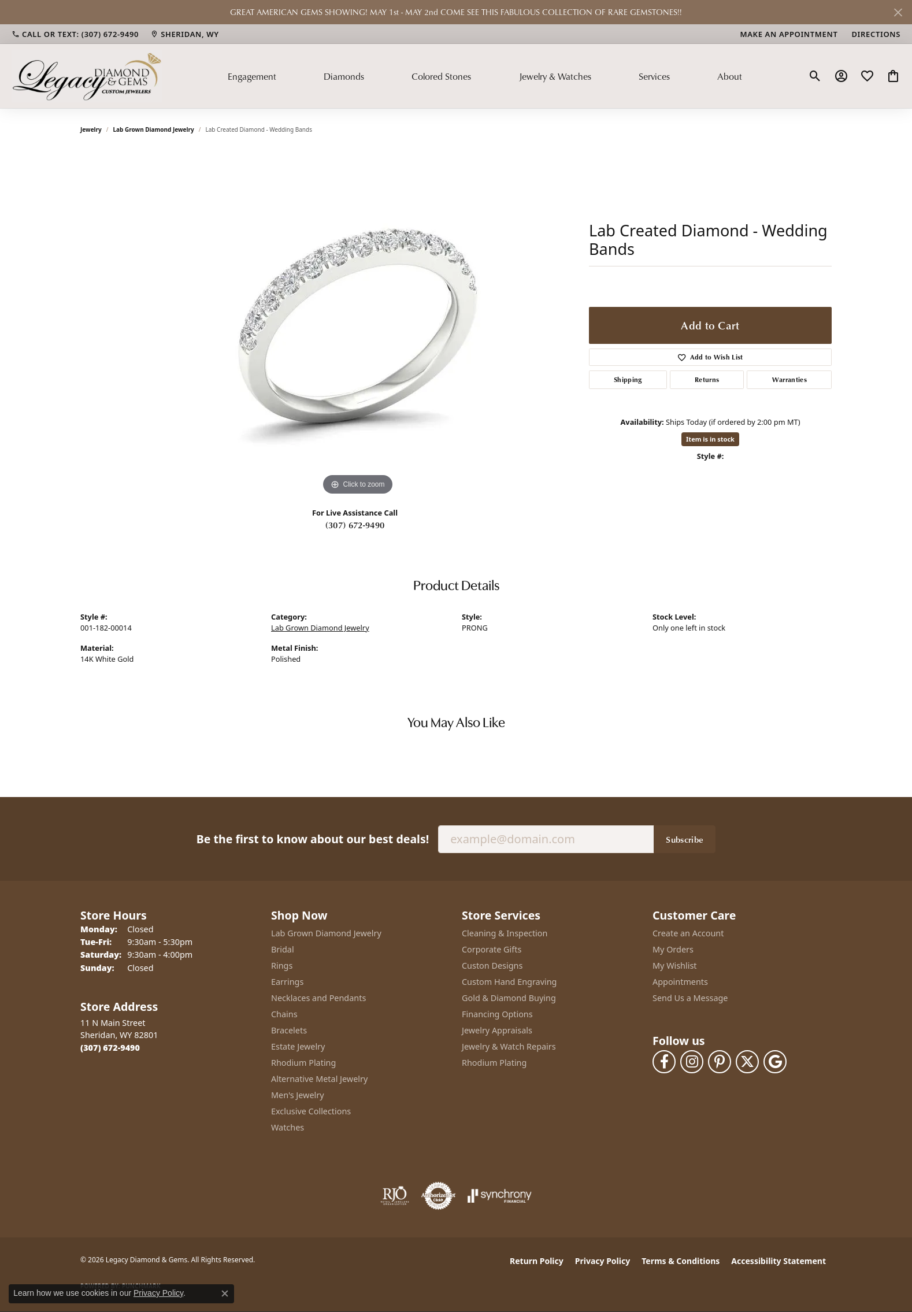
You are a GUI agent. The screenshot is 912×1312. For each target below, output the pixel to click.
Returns (707, 379)
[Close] (898, 12)
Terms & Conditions (681, 1260)
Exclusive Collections (311, 1111)
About (729, 76)
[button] (815, 76)
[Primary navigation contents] (485, 76)
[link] (75, 34)
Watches (287, 1127)
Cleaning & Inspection (504, 933)
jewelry (91, 129)
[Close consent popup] (224, 1293)
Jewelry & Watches (555, 76)
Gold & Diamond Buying (509, 997)
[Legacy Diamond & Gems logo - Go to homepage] (87, 76)
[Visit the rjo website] (394, 1195)
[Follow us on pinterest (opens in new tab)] (719, 1061)
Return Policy (536, 1260)
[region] (357, 324)
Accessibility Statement (778, 1260)
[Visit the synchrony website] (500, 1195)
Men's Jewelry (297, 1094)
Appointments (680, 981)
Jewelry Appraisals (497, 1030)
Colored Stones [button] (441, 76)
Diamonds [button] (344, 76)
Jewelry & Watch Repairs (509, 1046)
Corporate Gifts (491, 949)
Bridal (282, 949)
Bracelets (289, 1030)
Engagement (252, 76)
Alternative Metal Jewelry (319, 1078)
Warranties (789, 379)
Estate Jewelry (298, 1046)
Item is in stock (710, 439)
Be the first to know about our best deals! (313, 839)
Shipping (628, 379)
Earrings (287, 981)
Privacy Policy (602, 1260)
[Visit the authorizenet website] (439, 1195)
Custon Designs (492, 965)
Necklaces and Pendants (318, 997)
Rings (281, 965)
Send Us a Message (690, 997)
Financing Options (497, 1014)
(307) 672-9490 (354, 524)
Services (654, 76)
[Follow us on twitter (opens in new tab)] (747, 1061)
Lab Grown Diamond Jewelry (153, 129)
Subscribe (684, 839)
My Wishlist (675, 965)
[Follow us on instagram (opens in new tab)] (691, 1061)
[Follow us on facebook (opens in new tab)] (664, 1061)
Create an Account (688, 933)
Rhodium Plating (303, 1062)
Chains (284, 1014)
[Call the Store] (110, 1047)
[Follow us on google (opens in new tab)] (775, 1061)
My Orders (673, 949)
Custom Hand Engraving (509, 981)
